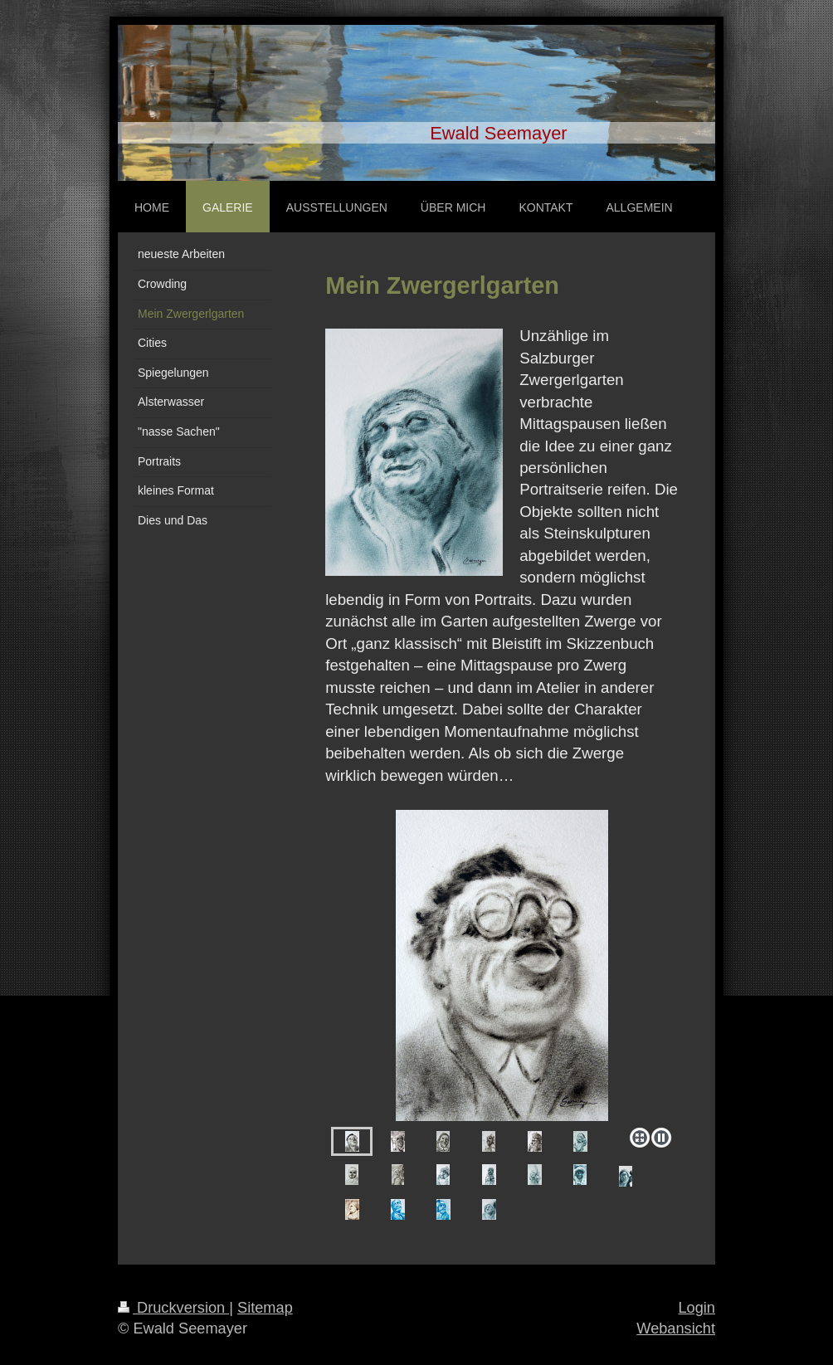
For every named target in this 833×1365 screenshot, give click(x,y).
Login (696, 1307)
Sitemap (265, 1307)
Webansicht (675, 1328)
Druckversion (173, 1307)
